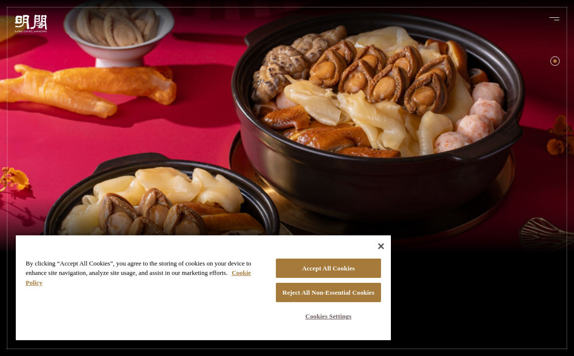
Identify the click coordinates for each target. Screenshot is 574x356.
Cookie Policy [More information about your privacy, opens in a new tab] (94, 276)
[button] (555, 61)
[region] (182, 284)
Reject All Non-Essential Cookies (293, 289)
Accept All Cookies (293, 262)
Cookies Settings (292, 316)
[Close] (339, 240)
